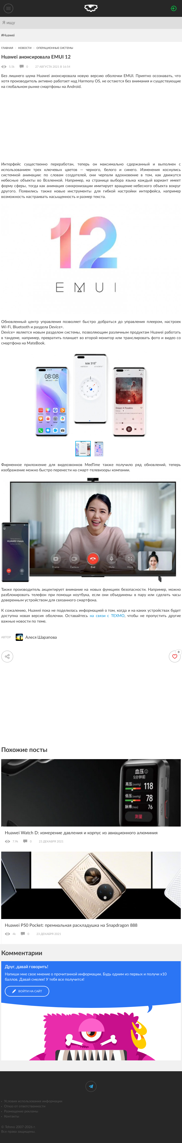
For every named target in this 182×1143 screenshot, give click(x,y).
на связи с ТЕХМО (107, 616)
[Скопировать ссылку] (7, 656)
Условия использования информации (33, 1101)
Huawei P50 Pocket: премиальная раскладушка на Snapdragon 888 (71, 925)
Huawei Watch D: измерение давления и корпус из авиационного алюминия (81, 833)
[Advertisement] (91, 128)
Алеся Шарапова (41, 637)
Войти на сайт (27, 991)
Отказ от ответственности (24, 1106)
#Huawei (7, 35)
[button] (176, 355)
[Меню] (8, 8)
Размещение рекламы (21, 1111)
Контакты (11, 1116)
